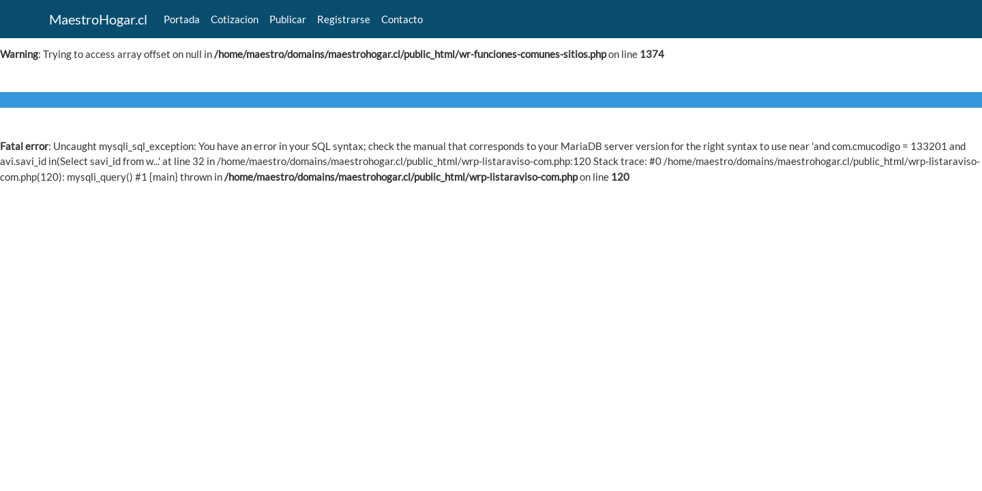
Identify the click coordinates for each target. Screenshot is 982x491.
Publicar (287, 19)
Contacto (402, 19)
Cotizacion (234, 19)
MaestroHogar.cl (98, 19)
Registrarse (343, 19)
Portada (182, 19)
